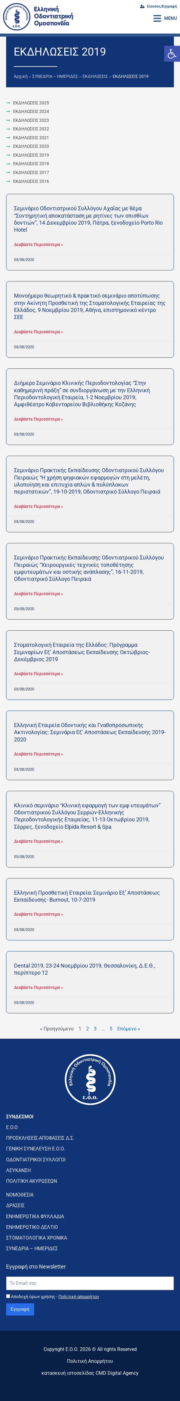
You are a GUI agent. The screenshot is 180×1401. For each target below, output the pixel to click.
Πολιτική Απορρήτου (90, 1361)
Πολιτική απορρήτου (78, 1296)
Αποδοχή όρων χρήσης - (55, 1296)
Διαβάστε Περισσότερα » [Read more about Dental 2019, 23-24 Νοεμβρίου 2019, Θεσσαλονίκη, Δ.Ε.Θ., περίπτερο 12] (38, 987)
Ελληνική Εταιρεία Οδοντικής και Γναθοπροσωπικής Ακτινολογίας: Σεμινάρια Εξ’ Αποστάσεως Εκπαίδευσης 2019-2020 (90, 732)
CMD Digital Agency (117, 1373)
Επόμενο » (128, 1029)
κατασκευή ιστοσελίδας (67, 1373)
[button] (172, 54)
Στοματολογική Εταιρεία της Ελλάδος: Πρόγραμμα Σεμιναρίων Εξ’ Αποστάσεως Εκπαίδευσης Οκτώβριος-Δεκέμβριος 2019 (82, 652)
